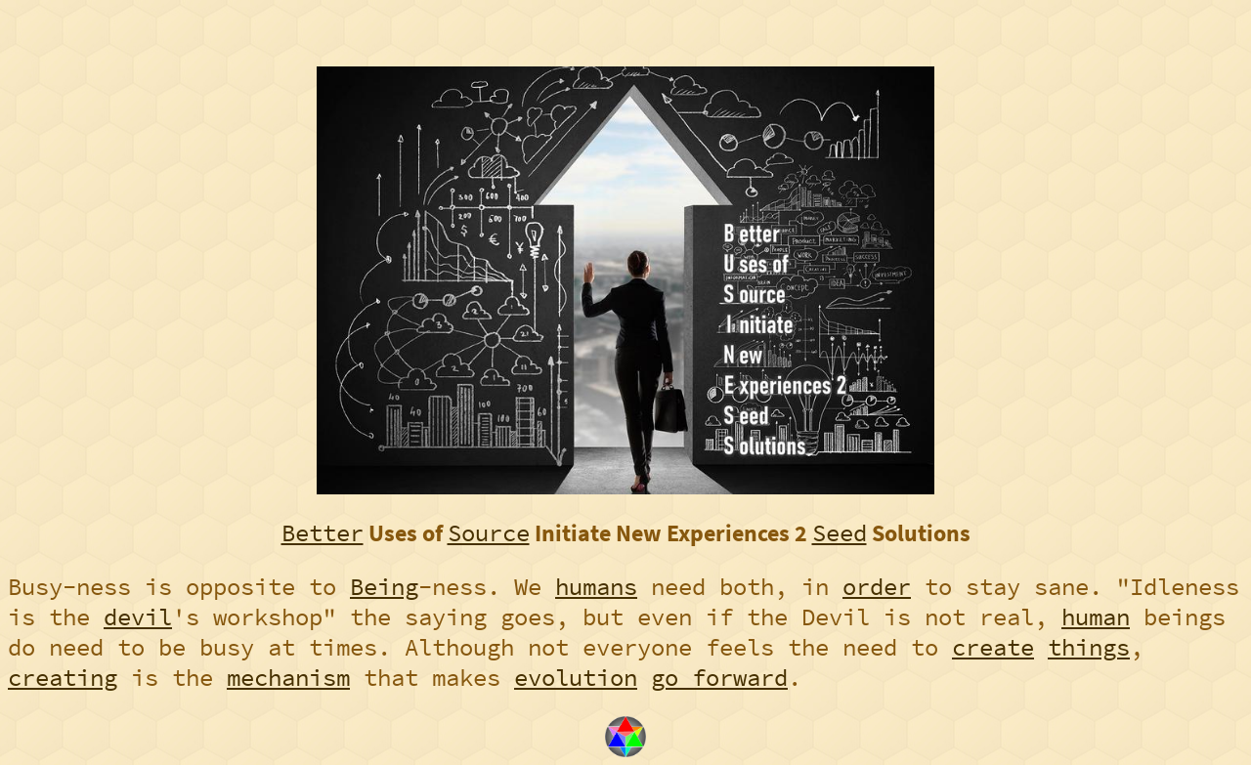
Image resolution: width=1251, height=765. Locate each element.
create (993, 647)
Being (384, 587)
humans (596, 587)
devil (138, 617)
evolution (575, 677)
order (876, 587)
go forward (719, 677)
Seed (839, 533)
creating (62, 677)
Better (322, 533)
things (1089, 647)
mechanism (288, 677)
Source (489, 533)
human (1095, 617)
